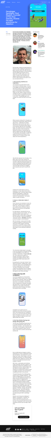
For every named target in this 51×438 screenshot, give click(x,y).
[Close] (46, 435)
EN (49, 2)
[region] (25, 435)
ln (15, 429)
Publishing (8, 2)
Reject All (34, 435)
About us (18, 2)
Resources (13, 2)
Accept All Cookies (42, 435)
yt (20, 429)
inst (18, 429)
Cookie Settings (27, 435)
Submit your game (23, 417)
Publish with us (43, 2)
